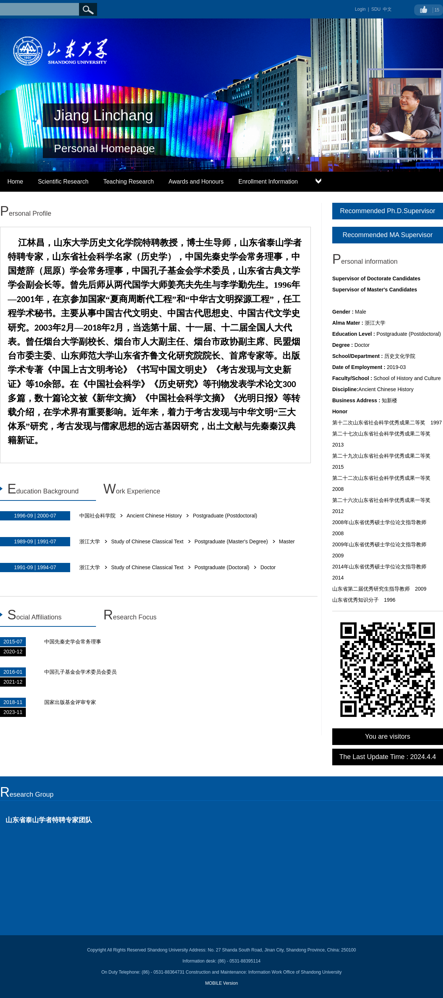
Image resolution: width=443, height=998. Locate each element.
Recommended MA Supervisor (388, 235)
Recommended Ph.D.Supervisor (387, 211)
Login (360, 9)
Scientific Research (63, 181)
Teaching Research (128, 181)
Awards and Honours (196, 181)
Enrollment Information (268, 181)
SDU (376, 9)
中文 (387, 9)
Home (15, 181)
